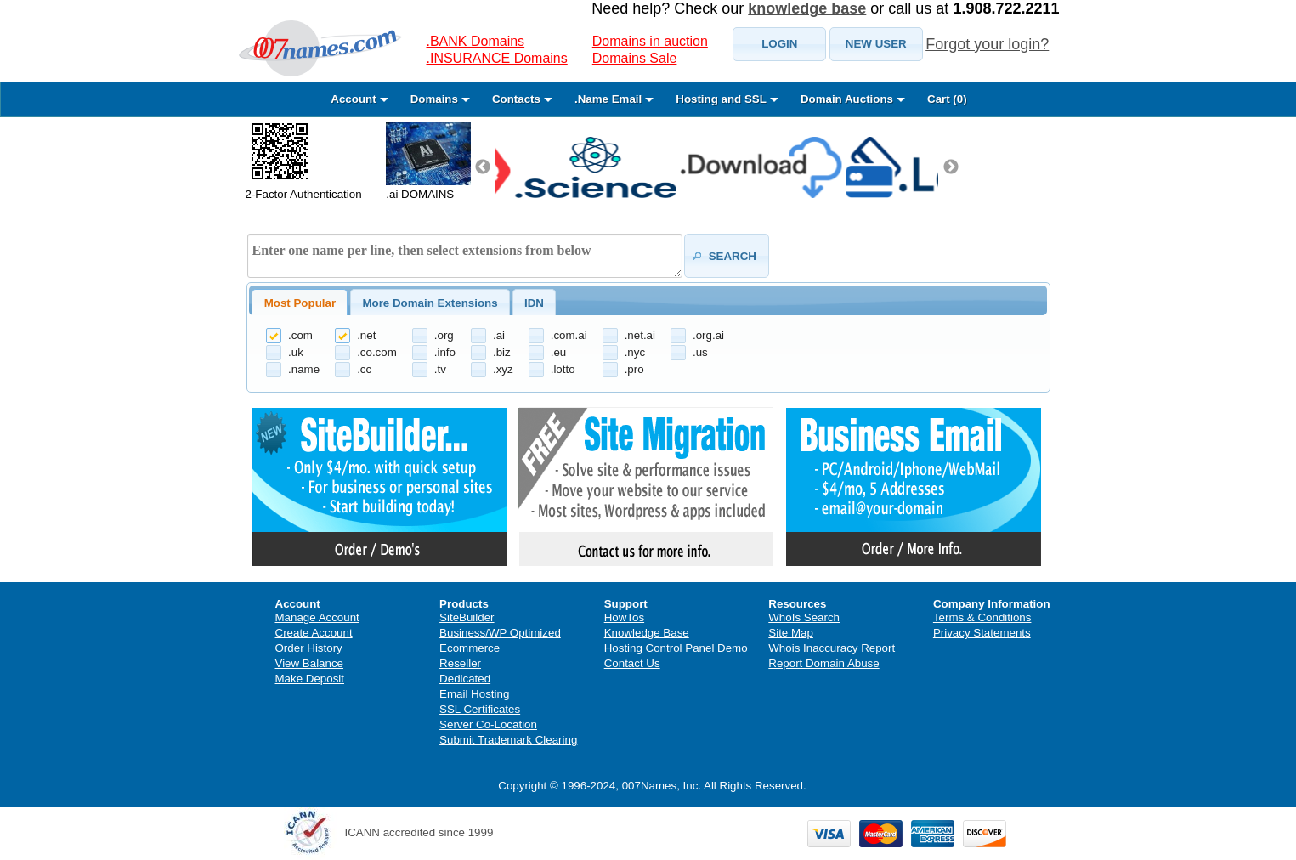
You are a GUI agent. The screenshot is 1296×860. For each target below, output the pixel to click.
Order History (308, 648)
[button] (779, 44)
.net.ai (640, 335)
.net (366, 335)
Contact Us (632, 663)
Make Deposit (310, 678)
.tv (440, 369)
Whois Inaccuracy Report (831, 648)
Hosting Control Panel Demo (676, 648)
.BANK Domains (476, 41)
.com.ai (569, 335)
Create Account (314, 632)
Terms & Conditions (982, 617)
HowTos (624, 617)
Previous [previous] (482, 167)
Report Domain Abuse (823, 663)
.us (700, 352)
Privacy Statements (982, 632)
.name (304, 369)
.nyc (635, 352)
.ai (499, 335)
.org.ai (708, 335)
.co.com (377, 352)
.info (445, 352)
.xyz (503, 369)
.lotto (563, 369)
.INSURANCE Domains (497, 58)
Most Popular (300, 303)
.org (444, 335)
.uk (295, 352)
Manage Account (317, 617)
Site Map (790, 632)
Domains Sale (634, 58)
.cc (364, 369)
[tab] (300, 302)
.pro (634, 369)
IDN (534, 303)
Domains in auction (650, 41)
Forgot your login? (987, 44)
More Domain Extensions (429, 303)
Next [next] (950, 167)
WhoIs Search (804, 617)
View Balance (309, 663)
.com (300, 335)
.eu (559, 352)
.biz (502, 352)
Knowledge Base (646, 632)
